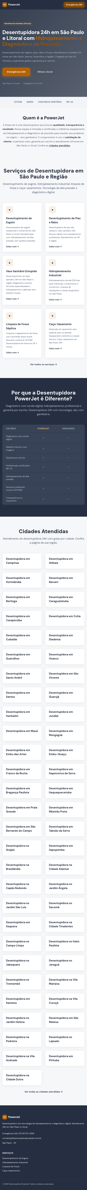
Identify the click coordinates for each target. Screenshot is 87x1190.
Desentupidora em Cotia (65, 616)
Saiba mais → (12, 246)
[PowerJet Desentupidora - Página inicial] (11, 4)
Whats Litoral (44, 71)
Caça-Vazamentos (11, 1170)
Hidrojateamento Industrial (15, 1162)
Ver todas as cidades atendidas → (43, 1091)
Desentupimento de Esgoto (15, 1158)
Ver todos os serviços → (43, 364)
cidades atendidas (59, 145)
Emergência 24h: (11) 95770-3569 (18, 1133)
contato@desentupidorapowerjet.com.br (21, 1138)
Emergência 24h (16, 71)
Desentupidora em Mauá (22, 731)
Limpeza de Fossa (10, 1166)
